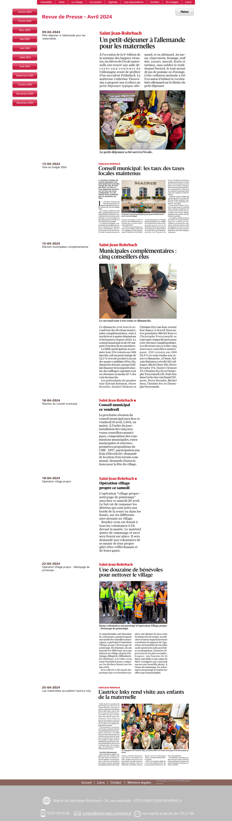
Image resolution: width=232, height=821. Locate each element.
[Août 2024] (25, 66)
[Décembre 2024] (25, 103)
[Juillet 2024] (25, 57)
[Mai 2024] (25, 39)
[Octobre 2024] (25, 84)
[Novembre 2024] (25, 93)
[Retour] (184, 12)
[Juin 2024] (25, 48)
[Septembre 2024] (25, 75)
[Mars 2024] (25, 30)
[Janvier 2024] (25, 12)
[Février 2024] (25, 21)
